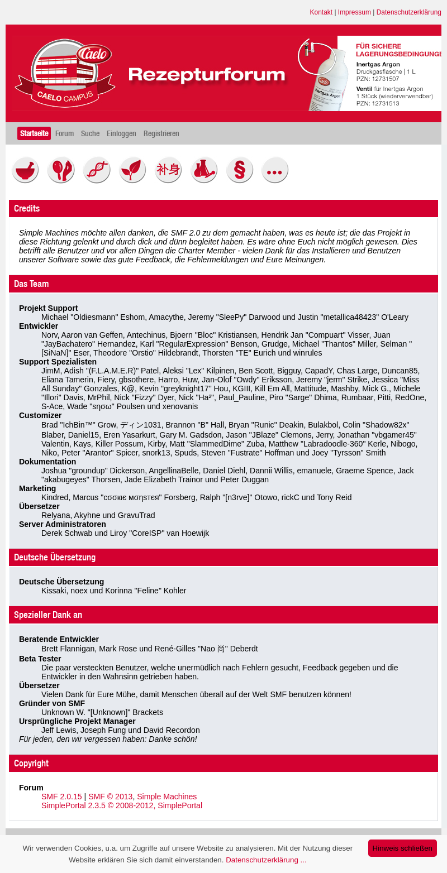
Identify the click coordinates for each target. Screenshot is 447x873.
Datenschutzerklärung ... (266, 860)
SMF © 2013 (110, 796)
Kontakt (321, 12)
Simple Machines (167, 796)
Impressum (354, 12)
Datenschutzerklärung (409, 12)
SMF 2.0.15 (61, 796)
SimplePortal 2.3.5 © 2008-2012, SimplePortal (121, 805)
